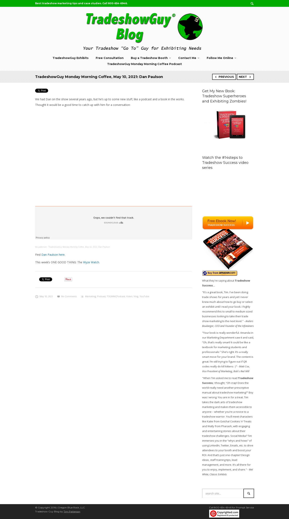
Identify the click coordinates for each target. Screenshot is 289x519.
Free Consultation (110, 58)
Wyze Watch (91, 262)
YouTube (144, 296)
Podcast (101, 296)
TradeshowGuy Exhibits (71, 58)
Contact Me (187, 58)
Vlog (136, 296)
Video (129, 296)
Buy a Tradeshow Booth (149, 58)
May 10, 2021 (44, 296)
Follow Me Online (220, 58)
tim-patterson (41, 247)
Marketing (90, 296)
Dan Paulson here (53, 254)
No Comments (67, 296)
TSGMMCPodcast (116, 296)
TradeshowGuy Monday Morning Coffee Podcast (144, 64)
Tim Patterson (72, 511)
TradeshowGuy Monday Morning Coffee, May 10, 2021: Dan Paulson (79, 247)
